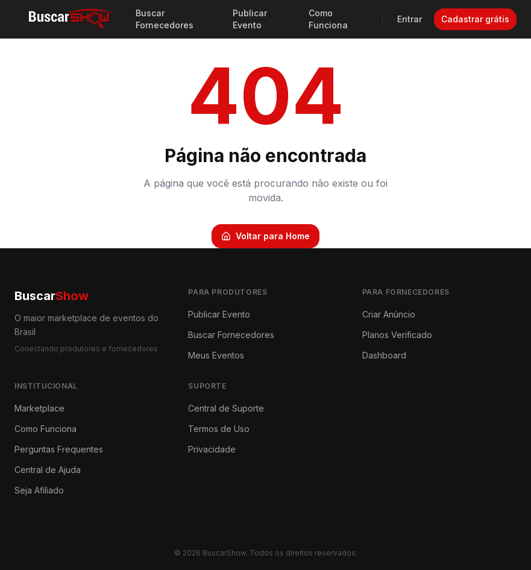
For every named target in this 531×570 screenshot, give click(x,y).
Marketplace (39, 408)
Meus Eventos (216, 355)
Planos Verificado (397, 335)
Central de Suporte (226, 408)
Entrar (409, 19)
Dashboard (384, 355)
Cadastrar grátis (475, 19)
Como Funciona (328, 19)
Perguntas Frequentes (58, 449)
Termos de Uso (219, 429)
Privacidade (212, 449)
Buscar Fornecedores (164, 19)
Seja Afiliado (39, 490)
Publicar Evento (250, 19)
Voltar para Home (265, 236)
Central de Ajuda (47, 470)
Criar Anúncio (388, 314)
